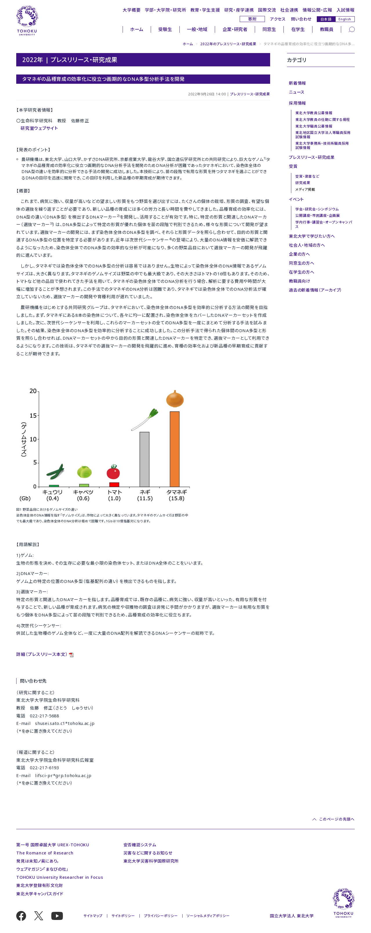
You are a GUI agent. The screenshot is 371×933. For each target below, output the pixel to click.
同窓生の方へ (301, 263)
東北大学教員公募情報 (313, 112)
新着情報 (297, 83)
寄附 (252, 19)
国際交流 (267, 10)
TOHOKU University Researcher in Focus (59, 877)
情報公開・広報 (317, 10)
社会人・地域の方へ (307, 245)
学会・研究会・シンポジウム (317, 209)
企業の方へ (299, 254)
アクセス (278, 19)
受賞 (293, 166)
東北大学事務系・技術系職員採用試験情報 (322, 145)
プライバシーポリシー (161, 915)
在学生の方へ (301, 272)
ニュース (297, 92)
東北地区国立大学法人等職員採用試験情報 (323, 134)
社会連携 (289, 10)
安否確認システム (139, 844)
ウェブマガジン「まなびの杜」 (42, 869)
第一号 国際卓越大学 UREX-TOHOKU (52, 844)
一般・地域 (197, 29)
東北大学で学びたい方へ (312, 236)
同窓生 (269, 29)
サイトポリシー (123, 915)
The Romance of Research (44, 853)
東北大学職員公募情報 (313, 126)
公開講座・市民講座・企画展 (317, 215)
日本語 (326, 19)
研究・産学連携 (239, 10)
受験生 (165, 29)
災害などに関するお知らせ (147, 853)
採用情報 (297, 103)
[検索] (352, 29)
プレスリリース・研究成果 (250, 94)
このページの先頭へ (336, 819)
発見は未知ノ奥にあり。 (37, 861)
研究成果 (302, 182)
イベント (296, 199)
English (345, 19)
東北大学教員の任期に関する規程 (322, 119)
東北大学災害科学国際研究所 (151, 861)
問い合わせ (301, 19)
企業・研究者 (235, 29)
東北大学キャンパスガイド (39, 893)
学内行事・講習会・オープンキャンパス (323, 224)
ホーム (136, 29)
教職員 (327, 29)
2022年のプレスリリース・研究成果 (228, 43)
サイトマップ (93, 915)
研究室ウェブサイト (39, 128)
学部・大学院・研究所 (165, 10)
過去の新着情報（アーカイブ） (315, 290)
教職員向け (299, 281)
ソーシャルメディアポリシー (208, 915)
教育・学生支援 (205, 10)
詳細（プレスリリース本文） (42, 654)
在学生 (298, 29)
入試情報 (346, 10)
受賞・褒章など (307, 176)
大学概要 (132, 10)
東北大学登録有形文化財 (39, 885)
